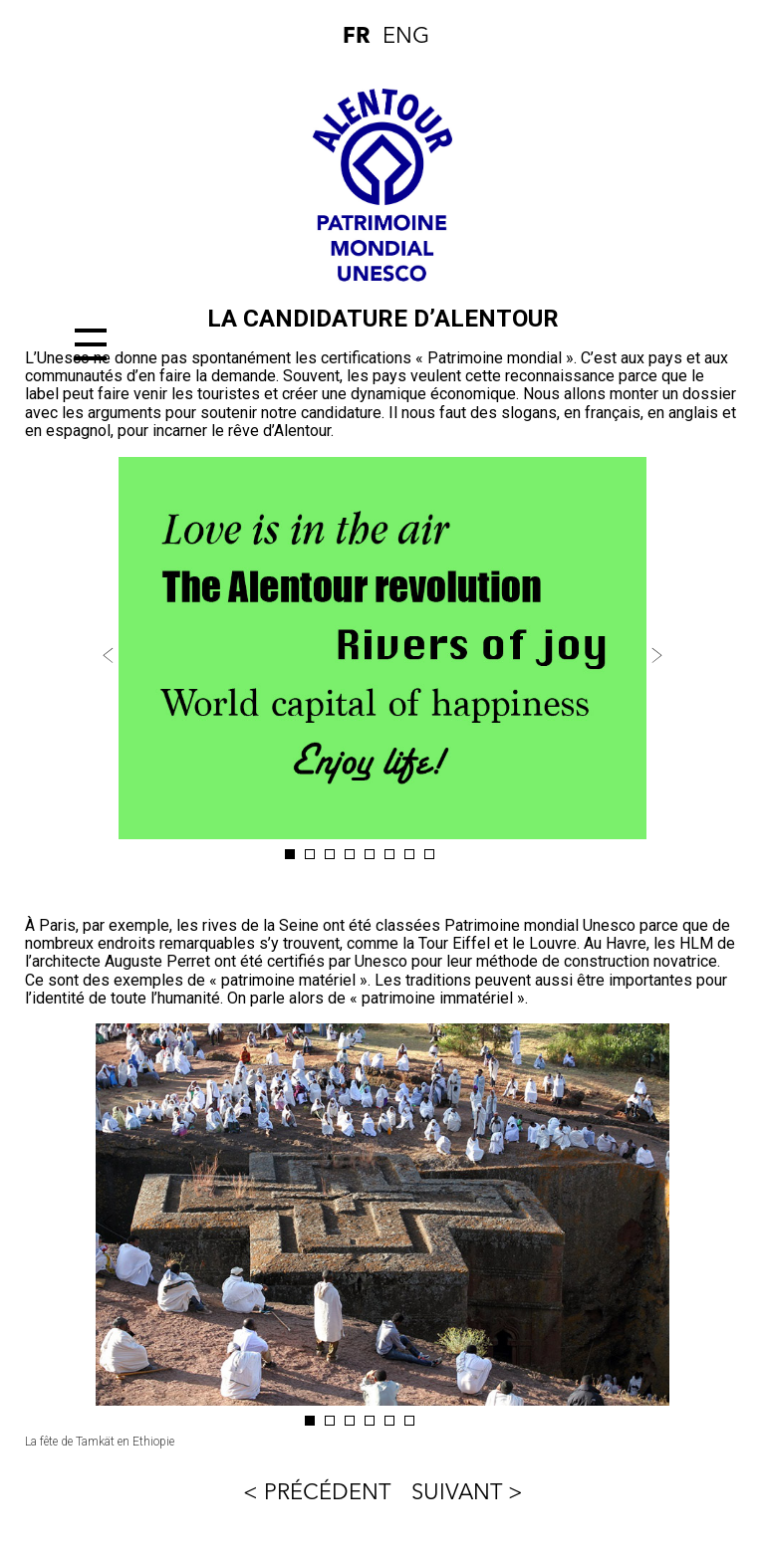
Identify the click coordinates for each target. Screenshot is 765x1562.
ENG (402, 37)
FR (357, 37)
